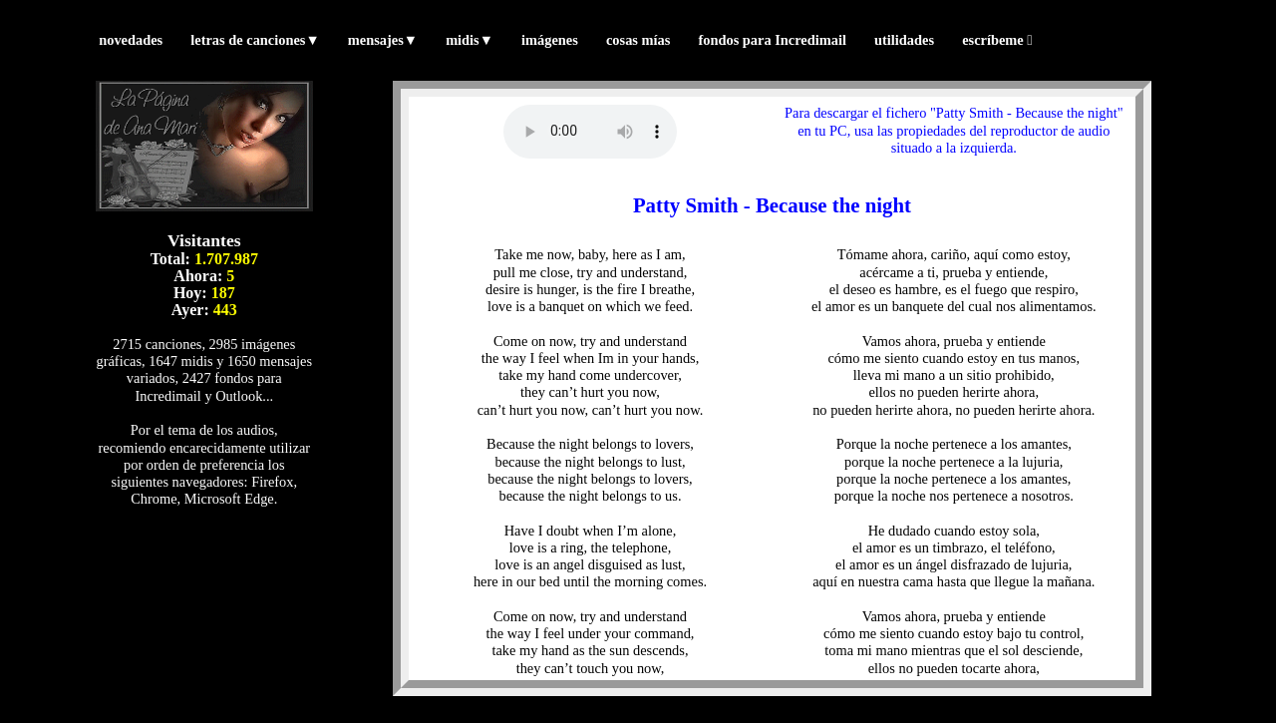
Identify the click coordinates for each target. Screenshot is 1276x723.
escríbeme (997, 40)
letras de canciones (254, 40)
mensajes (383, 40)
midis (469, 40)
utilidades (904, 40)
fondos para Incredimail (771, 40)
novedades (130, 40)
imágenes (549, 40)
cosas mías (638, 40)
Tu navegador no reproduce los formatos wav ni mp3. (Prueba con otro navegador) (590, 132)
